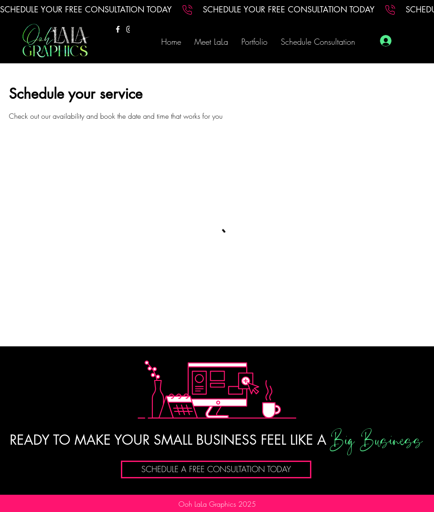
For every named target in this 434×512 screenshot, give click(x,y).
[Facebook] (117, 29)
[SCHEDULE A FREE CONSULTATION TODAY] (216, 469)
